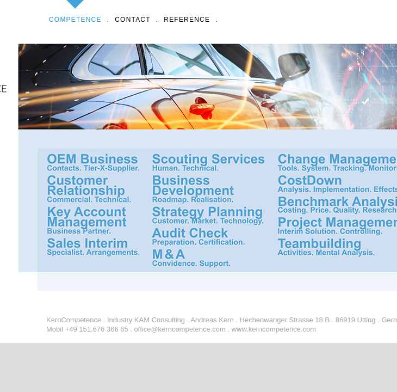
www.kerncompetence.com (274, 329)
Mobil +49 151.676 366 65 (87, 329)
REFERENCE (187, 11)
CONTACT (133, 11)
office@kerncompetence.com (180, 329)
